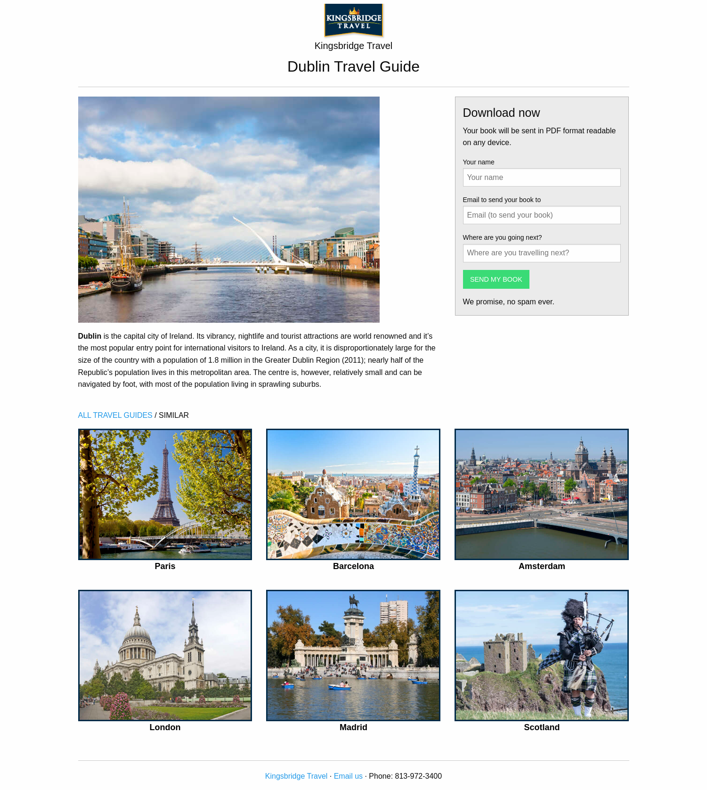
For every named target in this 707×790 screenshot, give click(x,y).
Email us (348, 776)
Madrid (353, 727)
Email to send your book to (502, 200)
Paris (164, 566)
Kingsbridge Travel (296, 776)
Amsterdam (542, 566)
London (165, 727)
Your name (479, 162)
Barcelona (353, 566)
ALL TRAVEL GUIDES (115, 415)
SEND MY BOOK (496, 279)
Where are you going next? (502, 237)
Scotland (542, 727)
